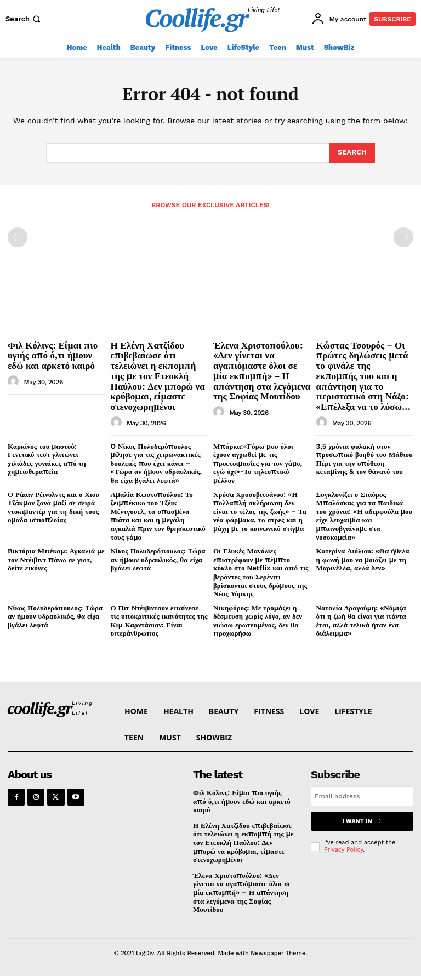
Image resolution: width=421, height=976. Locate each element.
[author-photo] (15, 381)
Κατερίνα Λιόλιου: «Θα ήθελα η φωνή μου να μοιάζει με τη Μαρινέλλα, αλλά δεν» (362, 559)
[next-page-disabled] (403, 237)
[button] (24, 19)
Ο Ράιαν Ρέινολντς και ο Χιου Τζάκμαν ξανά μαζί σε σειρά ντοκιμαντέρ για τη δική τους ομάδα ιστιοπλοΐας (53, 507)
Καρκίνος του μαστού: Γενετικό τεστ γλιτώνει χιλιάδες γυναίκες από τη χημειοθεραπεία (47, 459)
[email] (362, 796)
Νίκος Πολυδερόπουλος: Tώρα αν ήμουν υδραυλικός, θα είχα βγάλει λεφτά (158, 559)
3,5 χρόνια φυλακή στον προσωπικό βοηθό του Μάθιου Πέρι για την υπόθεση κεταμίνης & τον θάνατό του (364, 459)
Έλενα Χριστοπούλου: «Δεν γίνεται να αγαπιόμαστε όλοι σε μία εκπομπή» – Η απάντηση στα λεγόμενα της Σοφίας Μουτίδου (261, 370)
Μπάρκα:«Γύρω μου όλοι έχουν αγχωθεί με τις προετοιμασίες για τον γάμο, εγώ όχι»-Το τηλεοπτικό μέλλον (257, 463)
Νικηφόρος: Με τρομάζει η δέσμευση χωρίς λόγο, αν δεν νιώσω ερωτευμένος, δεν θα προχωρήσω (257, 621)
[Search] (352, 153)
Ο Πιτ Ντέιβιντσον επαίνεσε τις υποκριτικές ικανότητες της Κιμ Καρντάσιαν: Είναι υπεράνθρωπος (159, 621)
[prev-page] (17, 237)
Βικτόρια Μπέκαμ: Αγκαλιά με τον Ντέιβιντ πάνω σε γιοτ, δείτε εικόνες (56, 559)
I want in (362, 821)
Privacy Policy (343, 849)
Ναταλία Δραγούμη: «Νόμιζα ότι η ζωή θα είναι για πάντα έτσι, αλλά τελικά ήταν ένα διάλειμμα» (361, 621)
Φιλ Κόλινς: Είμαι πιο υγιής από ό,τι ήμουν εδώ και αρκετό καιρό (53, 355)
